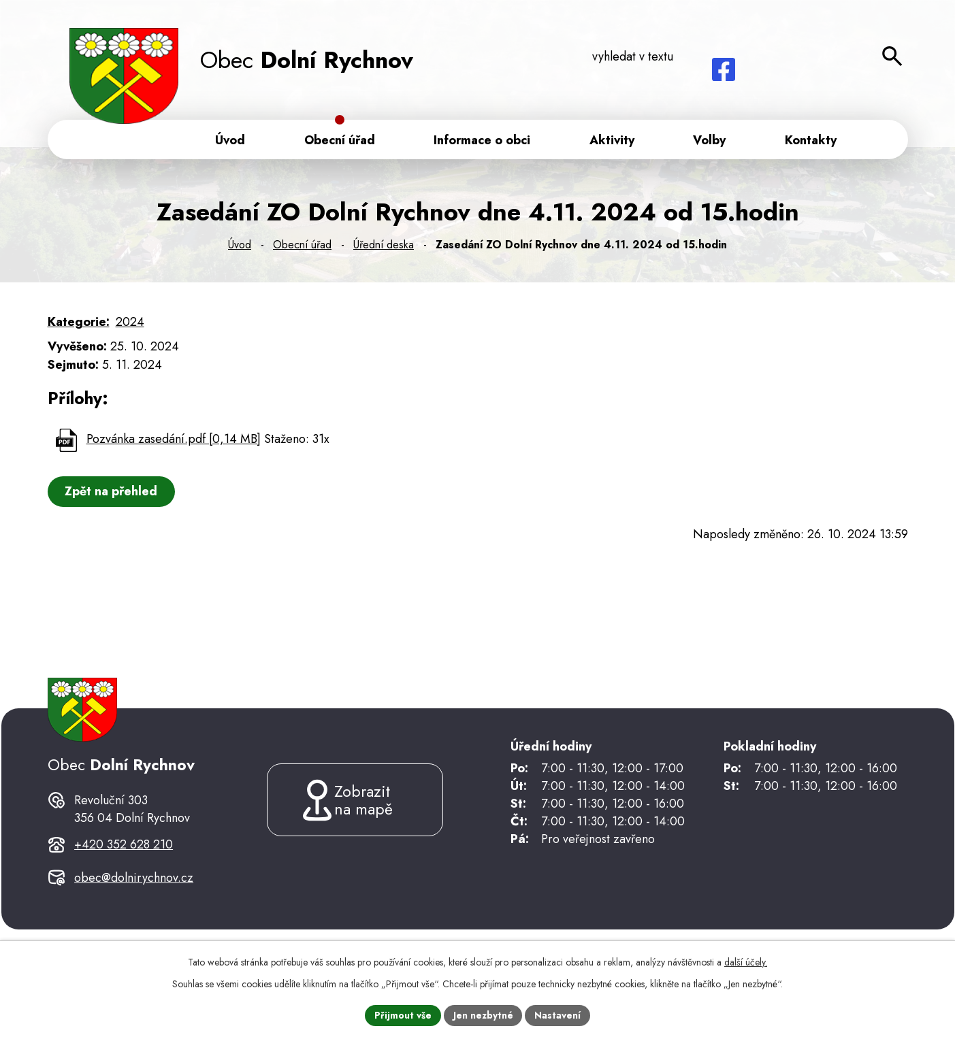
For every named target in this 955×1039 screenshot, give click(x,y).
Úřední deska (383, 247)
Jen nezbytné (483, 1014)
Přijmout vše (402, 1014)
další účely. (745, 961)
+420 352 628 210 (123, 862)
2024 (130, 324)
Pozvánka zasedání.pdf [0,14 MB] (173, 441)
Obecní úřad (302, 247)
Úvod (239, 247)
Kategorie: (79, 324)
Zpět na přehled (112, 494)
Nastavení (558, 1014)
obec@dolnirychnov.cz (133, 896)
